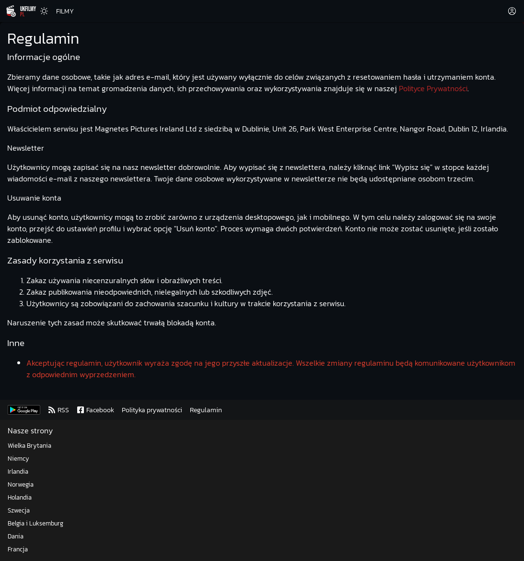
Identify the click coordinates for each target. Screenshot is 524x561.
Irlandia (18, 471)
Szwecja (19, 510)
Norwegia (21, 484)
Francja (18, 549)
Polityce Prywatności (433, 88)
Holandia (20, 497)
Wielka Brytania (29, 445)
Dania (15, 536)
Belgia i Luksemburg (35, 523)
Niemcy (18, 458)
